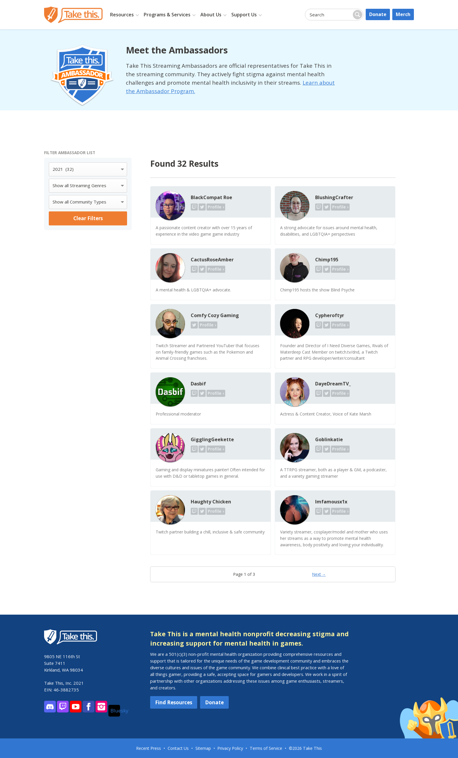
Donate (377, 14)
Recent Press (148, 748)
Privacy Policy (230, 748)
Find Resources (173, 702)
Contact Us (178, 748)
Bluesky (115, 710)
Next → (319, 574)
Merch (403, 14)
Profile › (216, 207)
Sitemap (203, 748)
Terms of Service (266, 748)
